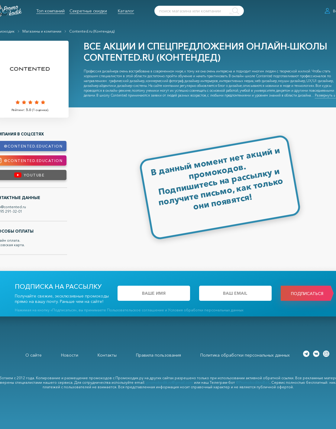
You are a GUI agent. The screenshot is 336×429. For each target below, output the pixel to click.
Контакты (107, 355)
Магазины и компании (41, 31)
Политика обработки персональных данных (245, 355)
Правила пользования (158, 355)
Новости (69, 355)
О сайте (33, 355)
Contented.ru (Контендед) (92, 31)
